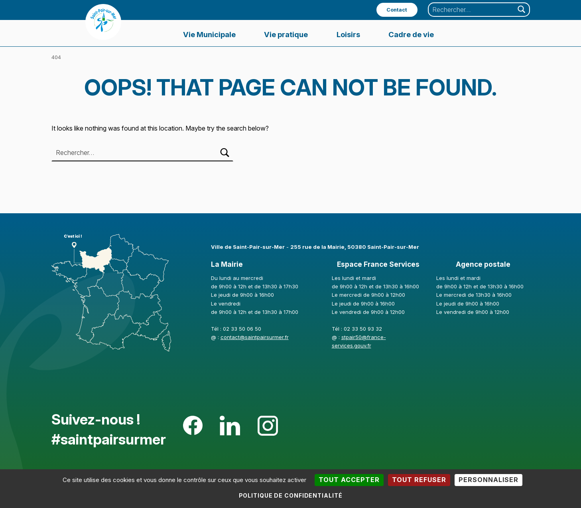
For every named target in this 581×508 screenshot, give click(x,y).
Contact (396, 10)
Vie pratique (286, 34)
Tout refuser (419, 480)
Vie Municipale (209, 34)
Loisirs (348, 34)
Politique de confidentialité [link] (291, 495)
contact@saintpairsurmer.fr (255, 337)
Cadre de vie (411, 34)
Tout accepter (349, 480)
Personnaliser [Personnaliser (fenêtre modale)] (488, 480)
